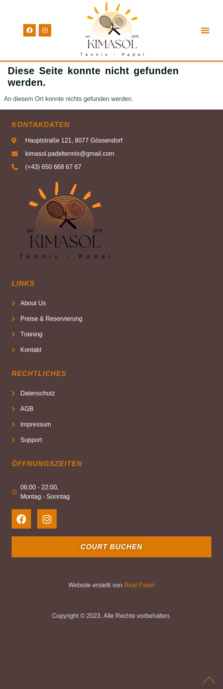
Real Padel (139, 585)
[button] (205, 30)
